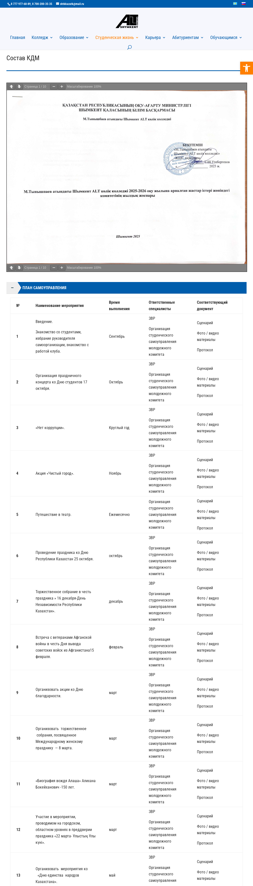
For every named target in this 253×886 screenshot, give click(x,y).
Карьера (153, 38)
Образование (72, 38)
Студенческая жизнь (114, 38)
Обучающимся (223, 38)
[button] (246, 68)
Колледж (40, 38)
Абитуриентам (185, 38)
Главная (17, 38)
